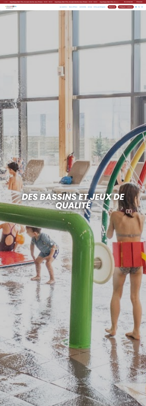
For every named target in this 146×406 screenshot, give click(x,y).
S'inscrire (139, 2)
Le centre (63, 7)
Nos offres (73, 7)
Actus (90, 7)
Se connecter (128, 2)
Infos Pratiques (99, 7)
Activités (82, 7)
